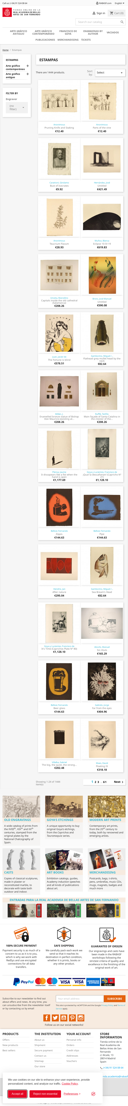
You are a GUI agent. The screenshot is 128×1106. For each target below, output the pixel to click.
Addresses (72, 1055)
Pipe (102, 534)
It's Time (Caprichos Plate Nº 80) (59, 648)
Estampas (12, 60)
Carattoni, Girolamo (59, 182)
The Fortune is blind (59, 359)
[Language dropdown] (120, 3)
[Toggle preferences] (72, 1094)
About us (39, 1039)
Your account (78, 1034)
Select (110, 73)
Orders (70, 1045)
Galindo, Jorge (102, 705)
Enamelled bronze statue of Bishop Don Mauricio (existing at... (59, 417)
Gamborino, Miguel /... (102, 355)
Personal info (73, 1039)
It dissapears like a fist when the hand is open (59, 475)
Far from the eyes (102, 708)
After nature (59, 592)
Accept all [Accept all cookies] (17, 1093)
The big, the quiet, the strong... (59, 764)
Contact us (40, 1055)
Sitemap (39, 1061)
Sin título (102, 650)
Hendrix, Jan (59, 588)
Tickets (86, 39)
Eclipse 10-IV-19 (102, 243)
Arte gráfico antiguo (18, 32)
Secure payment (43, 1050)
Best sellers (8, 1050)
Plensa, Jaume (59, 471)
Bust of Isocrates (59, 185)
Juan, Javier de (59, 356)
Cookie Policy (70, 1083)
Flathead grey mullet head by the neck (101, 359)
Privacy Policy (107, 1005)
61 (105, 782)
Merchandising (68, 39)
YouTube (63, 1017)
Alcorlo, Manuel (102, 646)
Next (119, 782)
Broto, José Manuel (101, 298)
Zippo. (59, 534)
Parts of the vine (102, 127)
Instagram (81, 1017)
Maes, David (102, 763)
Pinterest (72, 1017)
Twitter (55, 1017)
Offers (6, 1039)
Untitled (102, 185)
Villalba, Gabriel (59, 762)
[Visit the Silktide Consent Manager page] (93, 1094)
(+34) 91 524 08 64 (113, 1067)
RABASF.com (104, 3)
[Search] (101, 21)
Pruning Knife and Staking (59, 127)
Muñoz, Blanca (102, 240)
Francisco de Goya (68, 32)
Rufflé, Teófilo (102, 413)
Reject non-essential (45, 1093)
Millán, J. (59, 413)
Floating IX (102, 766)
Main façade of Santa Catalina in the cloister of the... (102, 417)
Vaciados (113, 32)
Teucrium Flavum (59, 243)
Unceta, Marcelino (59, 297)
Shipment (39, 1045)
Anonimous (59, 124)
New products (10, 1045)
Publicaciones (45, 39)
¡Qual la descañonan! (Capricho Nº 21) (102, 475)
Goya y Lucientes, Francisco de (102, 471)
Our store (39, 1066)
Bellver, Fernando (59, 530)
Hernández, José (102, 182)
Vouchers (71, 1061)
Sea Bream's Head (102, 592)
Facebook (46, 1017)
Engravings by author (93, 32)
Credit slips (72, 1050)
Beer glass (59, 708)
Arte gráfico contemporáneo (43, 32)
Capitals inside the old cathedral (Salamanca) (59, 301)
